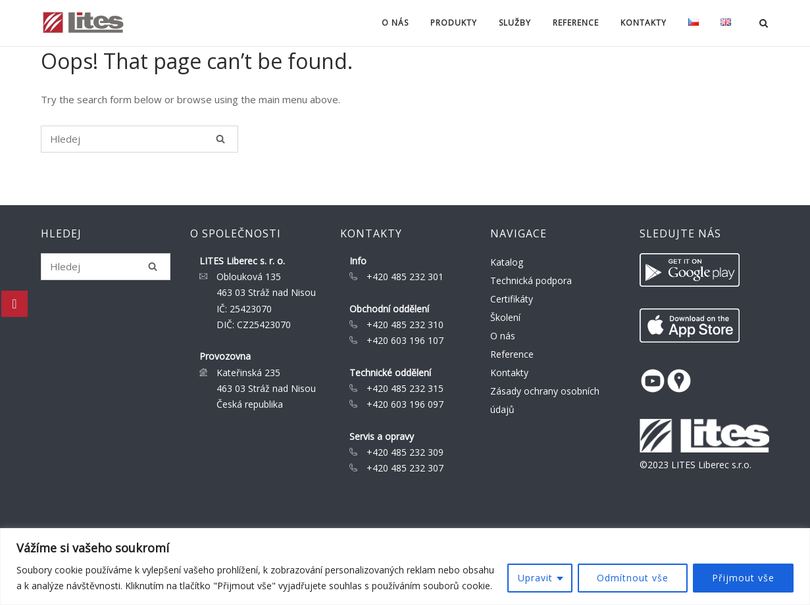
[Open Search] (763, 24)
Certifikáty (511, 299)
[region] (405, 566)
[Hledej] (220, 139)
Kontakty (643, 22)
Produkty (453, 22)
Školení (505, 317)
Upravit (535, 577)
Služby (515, 22)
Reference (576, 22)
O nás (395, 22)
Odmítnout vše (633, 577)
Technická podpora (531, 280)
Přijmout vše (743, 577)
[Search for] (139, 139)
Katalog (506, 262)
